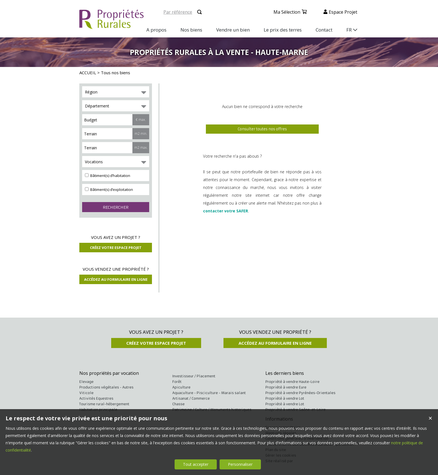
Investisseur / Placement (193, 376)
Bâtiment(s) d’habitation (107, 175)
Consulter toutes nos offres (262, 129)
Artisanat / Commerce (191, 398)
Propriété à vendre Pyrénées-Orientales (300, 393)
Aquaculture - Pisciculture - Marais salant (209, 393)
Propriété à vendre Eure (285, 387)
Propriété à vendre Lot (284, 398)
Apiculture (181, 387)
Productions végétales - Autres (106, 387)
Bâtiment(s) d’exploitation (109, 189)
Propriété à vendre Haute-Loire (292, 382)
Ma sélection (286, 12)
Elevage (86, 382)
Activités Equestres (96, 398)
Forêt (177, 382)
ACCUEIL (87, 72)
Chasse (178, 404)
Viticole (86, 393)
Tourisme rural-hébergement (104, 404)
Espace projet (343, 12)
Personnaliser (240, 464)
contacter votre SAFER (225, 210)
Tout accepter (195, 464)
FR (349, 30)
